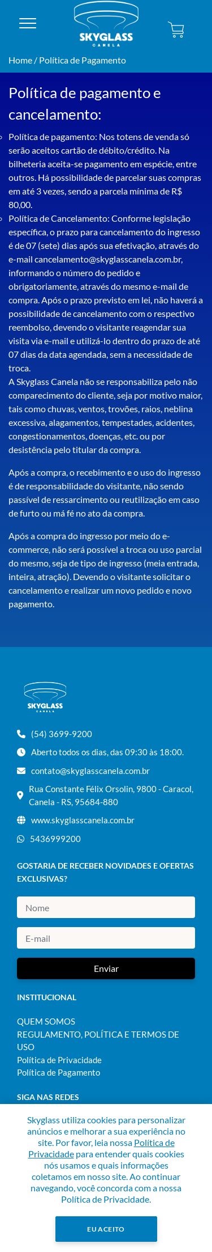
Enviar (106, 968)
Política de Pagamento (82, 59)
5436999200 (55, 839)
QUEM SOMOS (46, 1021)
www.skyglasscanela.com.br (83, 820)
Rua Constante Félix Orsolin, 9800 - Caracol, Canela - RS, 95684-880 (111, 795)
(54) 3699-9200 (61, 734)
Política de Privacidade (59, 1060)
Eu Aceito (106, 1229)
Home (20, 59)
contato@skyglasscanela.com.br (90, 770)
